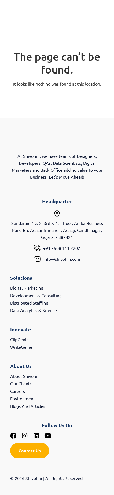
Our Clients (21, 383)
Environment (22, 398)
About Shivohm (25, 376)
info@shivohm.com (61, 259)
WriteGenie (21, 347)
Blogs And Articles (27, 406)
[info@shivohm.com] (37, 259)
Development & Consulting (36, 295)
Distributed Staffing (29, 302)
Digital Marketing (26, 287)
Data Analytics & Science (33, 310)
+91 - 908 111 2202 (61, 248)
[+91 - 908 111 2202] (37, 248)
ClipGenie (19, 339)
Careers (17, 391)
